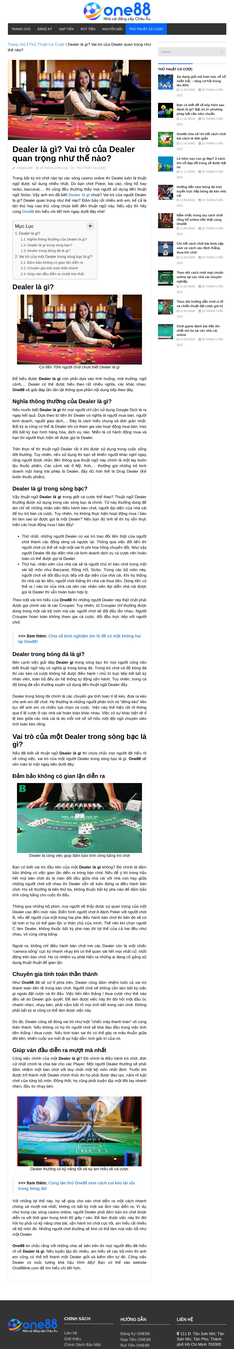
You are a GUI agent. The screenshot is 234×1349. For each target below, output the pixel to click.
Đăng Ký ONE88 (135, 1334)
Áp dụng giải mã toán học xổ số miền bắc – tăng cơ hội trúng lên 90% (201, 81)
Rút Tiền (88, 29)
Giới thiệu (72, 1339)
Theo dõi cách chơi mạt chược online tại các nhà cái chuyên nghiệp (200, 277)
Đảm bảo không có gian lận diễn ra (55, 262)
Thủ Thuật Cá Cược (146, 29)
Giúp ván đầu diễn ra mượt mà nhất (55, 274)
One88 (28, 211)
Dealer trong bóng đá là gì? (48, 251)
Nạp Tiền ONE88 (136, 1339)
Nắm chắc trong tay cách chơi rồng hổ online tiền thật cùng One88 (200, 219)
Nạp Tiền (66, 29)
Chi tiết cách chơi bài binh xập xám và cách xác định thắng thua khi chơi (200, 248)
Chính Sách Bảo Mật (82, 1344)
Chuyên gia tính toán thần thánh (52, 268)
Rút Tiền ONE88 (135, 1345)
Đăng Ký (45, 29)
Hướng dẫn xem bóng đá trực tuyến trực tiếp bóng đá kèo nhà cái (201, 191)
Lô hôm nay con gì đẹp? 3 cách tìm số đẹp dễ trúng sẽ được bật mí (201, 163)
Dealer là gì (79, 195)
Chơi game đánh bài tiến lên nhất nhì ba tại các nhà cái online (198, 330)
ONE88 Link (25, 168)
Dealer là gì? (29, 233)
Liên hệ (70, 1333)
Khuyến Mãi (112, 29)
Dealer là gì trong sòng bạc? (49, 245)
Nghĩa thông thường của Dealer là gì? (57, 239)
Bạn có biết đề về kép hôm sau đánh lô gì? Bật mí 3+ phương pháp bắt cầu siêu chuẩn (200, 109)
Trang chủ (21, 29)
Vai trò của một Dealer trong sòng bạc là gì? (55, 256)
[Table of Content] (90, 226)
